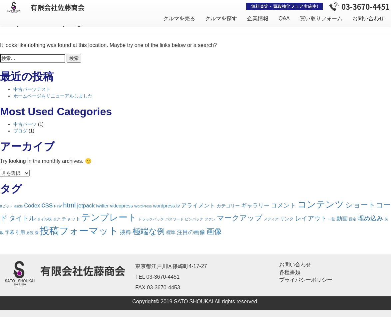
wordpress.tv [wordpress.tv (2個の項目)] (166, 205)
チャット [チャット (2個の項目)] (71, 218)
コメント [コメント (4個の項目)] (283, 205)
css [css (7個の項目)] (47, 204)
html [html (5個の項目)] (69, 205)
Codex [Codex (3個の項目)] (32, 205)
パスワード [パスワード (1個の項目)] (174, 219)
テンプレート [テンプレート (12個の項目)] (109, 217)
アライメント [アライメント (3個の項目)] (198, 205)
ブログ (20, 131)
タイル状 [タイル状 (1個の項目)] (44, 219)
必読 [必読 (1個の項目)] (30, 233)
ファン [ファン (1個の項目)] (209, 219)
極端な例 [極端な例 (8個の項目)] (149, 231)
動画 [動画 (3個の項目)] (342, 218)
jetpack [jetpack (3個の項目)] (86, 205)
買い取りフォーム (321, 18)
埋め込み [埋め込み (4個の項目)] (370, 218)
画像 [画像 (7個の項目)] (214, 231)
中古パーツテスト (32, 89)
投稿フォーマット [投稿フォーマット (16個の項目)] (79, 230)
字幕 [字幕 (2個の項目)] (9, 232)
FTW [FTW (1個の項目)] (58, 206)
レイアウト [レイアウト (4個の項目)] (311, 218)
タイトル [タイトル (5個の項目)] (22, 218)
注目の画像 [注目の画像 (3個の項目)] (191, 232)
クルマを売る (179, 18)
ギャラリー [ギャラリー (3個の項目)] (255, 205)
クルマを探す (221, 18)
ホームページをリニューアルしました (53, 96)
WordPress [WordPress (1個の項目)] (143, 206)
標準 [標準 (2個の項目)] (171, 232)
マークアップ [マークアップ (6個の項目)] (239, 218)
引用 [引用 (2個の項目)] (20, 232)
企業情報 (257, 18)
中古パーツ (25, 124)
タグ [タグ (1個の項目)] (56, 219)
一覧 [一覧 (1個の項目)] (331, 219)
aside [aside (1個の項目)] (18, 206)
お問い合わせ (368, 18)
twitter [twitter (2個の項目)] (102, 205)
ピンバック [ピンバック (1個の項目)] (194, 219)
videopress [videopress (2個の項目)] (121, 205)
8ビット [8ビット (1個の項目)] (6, 206)
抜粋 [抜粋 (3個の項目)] (125, 232)
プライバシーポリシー (305, 280)
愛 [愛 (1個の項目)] (37, 233)
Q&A (284, 18)
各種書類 (289, 272)
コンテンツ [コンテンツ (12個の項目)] (320, 204)
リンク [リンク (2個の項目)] (287, 218)
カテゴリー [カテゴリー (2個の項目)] (228, 205)
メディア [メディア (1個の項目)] (271, 219)
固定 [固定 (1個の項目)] (352, 219)
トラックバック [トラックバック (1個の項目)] (151, 219)
